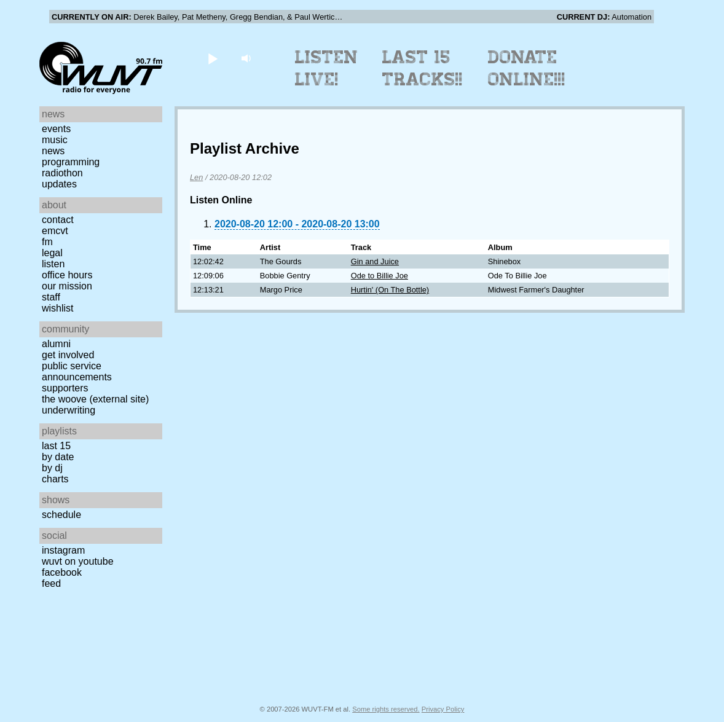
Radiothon (62, 173)
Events (56, 129)
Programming (71, 162)
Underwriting (68, 410)
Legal (52, 253)
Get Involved (68, 355)
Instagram (63, 550)
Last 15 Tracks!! (422, 68)
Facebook (62, 572)
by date (58, 457)
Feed (51, 583)
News (53, 151)
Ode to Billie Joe (379, 275)
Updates (59, 184)
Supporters (65, 388)
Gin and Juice (375, 261)
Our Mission (67, 286)
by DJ (52, 468)
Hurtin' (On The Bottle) (390, 289)
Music (55, 140)
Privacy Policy (443, 709)
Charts (55, 479)
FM (47, 242)
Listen (53, 264)
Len (196, 177)
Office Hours (67, 275)
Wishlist (58, 308)
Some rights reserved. (385, 709)
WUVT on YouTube (78, 561)
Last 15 (56, 446)
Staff (51, 297)
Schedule (61, 514)
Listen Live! (326, 68)
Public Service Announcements (77, 371)
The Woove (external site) (95, 399)
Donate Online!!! (526, 68)
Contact (58, 219)
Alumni (56, 344)
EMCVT (55, 231)
